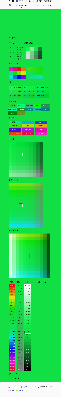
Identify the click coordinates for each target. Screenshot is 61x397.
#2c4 (15, 95)
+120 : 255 (12, 352)
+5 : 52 (27, 320)
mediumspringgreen (12, 109)
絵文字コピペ (21, 390)
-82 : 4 (20, 366)
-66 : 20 (20, 355)
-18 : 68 (20, 317)
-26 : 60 (20, 323)
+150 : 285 (12, 358)
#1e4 (29, 87)
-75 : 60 (12, 297)
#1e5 (25, 87)
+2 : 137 (12, 323)
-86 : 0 (20, 369)
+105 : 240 (12, 349)
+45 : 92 (28, 291)
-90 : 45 (12, 294)
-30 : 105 (12, 305)
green (12, 113)
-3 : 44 (27, 337)
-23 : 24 (27, 352)
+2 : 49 (27, 326)
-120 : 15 (12, 288)
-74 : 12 (20, 360)
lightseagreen (37, 109)
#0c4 (42, 95)
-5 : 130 (12, 314)
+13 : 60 (28, 314)
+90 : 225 (12, 346)
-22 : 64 (20, 320)
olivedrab (20, 113)
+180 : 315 (12, 363)
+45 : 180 (12, 337)
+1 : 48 (27, 329)
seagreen (45, 105)
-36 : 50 (20, 331)
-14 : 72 (20, 314)
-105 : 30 (12, 291)
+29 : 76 (28, 303)
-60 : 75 (12, 300)
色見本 (11, 390)
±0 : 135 (12, 320)
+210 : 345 (12, 369)
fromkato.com (13, 387)
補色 (41, 129)
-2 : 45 (27, 334)
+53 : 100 (27, 285)
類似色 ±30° (15, 122)
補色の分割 (28, 129)
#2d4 (15, 91)
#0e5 (38, 87)
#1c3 (33, 95)
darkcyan (29, 109)
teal (45, 109)
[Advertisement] (31, 22)
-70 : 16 (20, 358)
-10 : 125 (12, 311)
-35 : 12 (27, 360)
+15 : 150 (12, 331)
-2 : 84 (20, 303)
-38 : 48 (20, 334)
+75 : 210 (12, 343)
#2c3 (19, 95)
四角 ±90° (40, 122)
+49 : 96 (28, 288)
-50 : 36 (20, 343)
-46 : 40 (20, 340)
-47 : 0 (27, 369)
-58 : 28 (20, 349)
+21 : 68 (28, 308)
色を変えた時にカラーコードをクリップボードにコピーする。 (35, 6)
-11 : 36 (27, 343)
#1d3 (33, 91)
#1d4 (29, 91)
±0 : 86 (20, 300)
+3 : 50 (27, 323)
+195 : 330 (12, 366)
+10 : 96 (20, 288)
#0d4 (42, 91)
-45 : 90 (12, 303)
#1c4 (29, 95)
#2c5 (11, 95)
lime (37, 105)
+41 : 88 (28, 294)
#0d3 (46, 91)
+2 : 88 (20, 297)
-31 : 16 (27, 358)
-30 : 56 (20, 326)
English (24, 387)
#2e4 (15, 87)
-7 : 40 (27, 340)
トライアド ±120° (14, 129)
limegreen (12, 105)
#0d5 (38, 91)
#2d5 (11, 91)
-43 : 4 (27, 366)
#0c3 (47, 95)
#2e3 (19, 87)
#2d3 (19, 91)
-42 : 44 (20, 337)
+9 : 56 (27, 317)
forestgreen (21, 109)
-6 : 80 (20, 308)
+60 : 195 (12, 340)
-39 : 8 (27, 363)
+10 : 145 (12, 329)
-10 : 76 (20, 311)
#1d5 (25, 91)
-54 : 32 (20, 346)
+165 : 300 (12, 360)
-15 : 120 (12, 308)
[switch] (17, 1)
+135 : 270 (12, 355)
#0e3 (46, 87)
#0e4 (42, 87)
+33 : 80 (28, 300)
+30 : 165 (12, 334)
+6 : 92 (20, 291)
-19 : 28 (27, 349)
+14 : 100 (19, 285)
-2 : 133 (12, 317)
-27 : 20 (27, 355)
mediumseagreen (29, 105)
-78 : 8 (20, 363)
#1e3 (33, 87)
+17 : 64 (28, 311)
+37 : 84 (28, 297)
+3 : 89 (20, 294)
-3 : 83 (20, 305)
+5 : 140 (12, 326)
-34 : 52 (20, 329)
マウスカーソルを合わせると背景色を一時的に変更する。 (35, 2)
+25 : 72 (28, 305)
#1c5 (25, 95)
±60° (28, 122)
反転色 (41, 133)
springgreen (21, 105)
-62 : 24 (20, 352)
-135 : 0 (12, 285)
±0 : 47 (27, 331)
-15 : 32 (27, 346)
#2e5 (11, 87)
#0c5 (38, 95)
